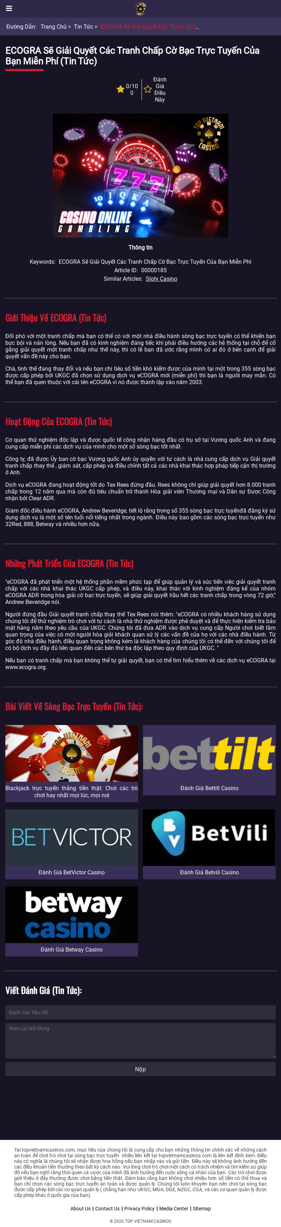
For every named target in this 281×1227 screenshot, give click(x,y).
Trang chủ (54, 26)
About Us (80, 1208)
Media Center (173, 1208)
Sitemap (202, 1208)
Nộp (140, 1069)
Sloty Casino (161, 278)
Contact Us (107, 1208)
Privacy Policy (139, 1208)
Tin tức (83, 26)
